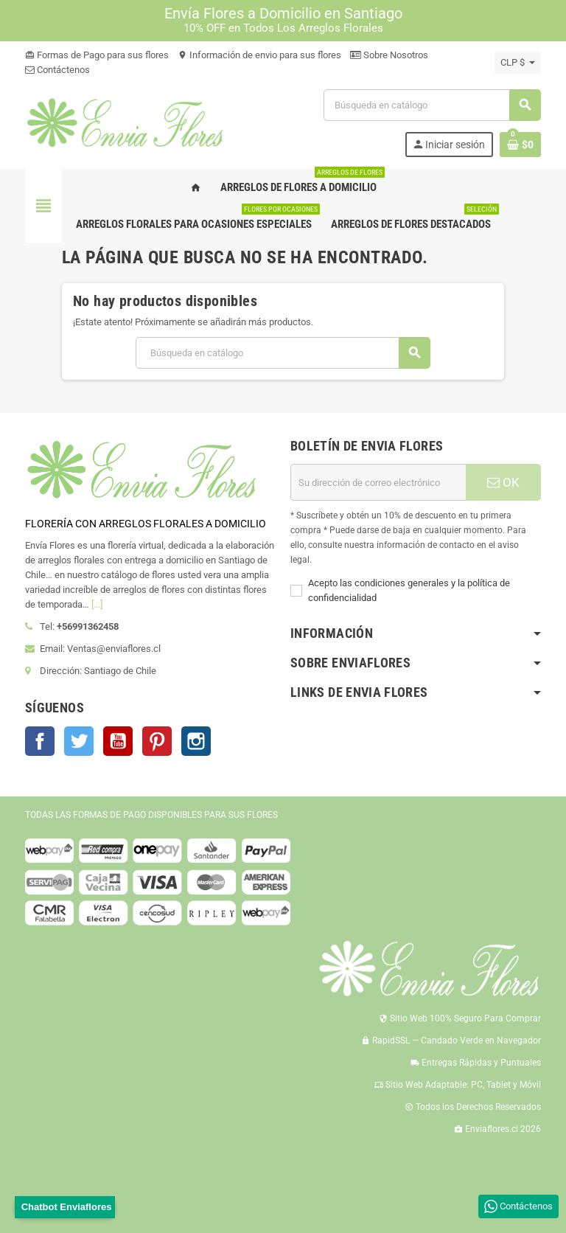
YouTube (118, 741)
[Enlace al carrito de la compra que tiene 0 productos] (520, 144)
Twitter (79, 741)
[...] (96, 604)
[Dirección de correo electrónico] (378, 482)
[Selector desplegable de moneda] (518, 63)
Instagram (196, 741)
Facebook (40, 741)
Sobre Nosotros (389, 54)
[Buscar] (432, 105)
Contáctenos (57, 69)
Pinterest (157, 741)
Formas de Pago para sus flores (97, 54)
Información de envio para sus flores (259, 54)
